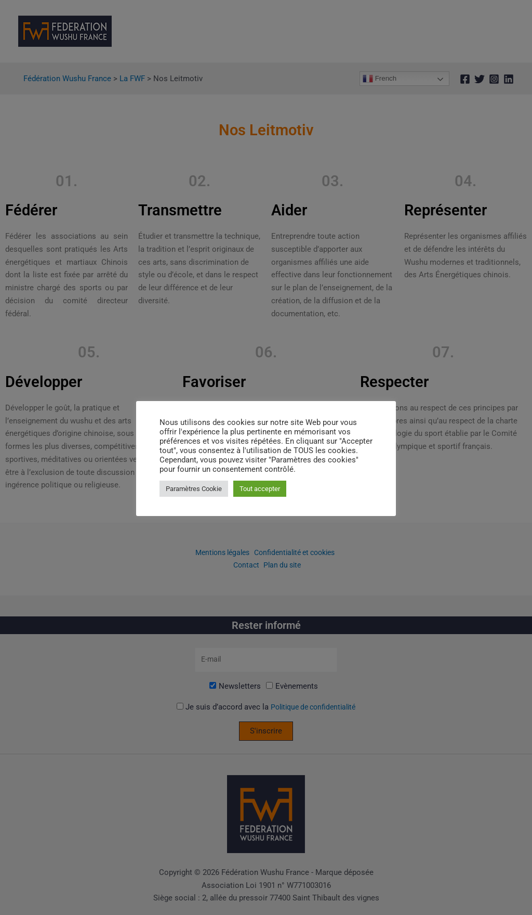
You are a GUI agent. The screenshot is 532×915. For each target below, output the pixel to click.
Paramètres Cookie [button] (194, 489)
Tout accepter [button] (260, 489)
